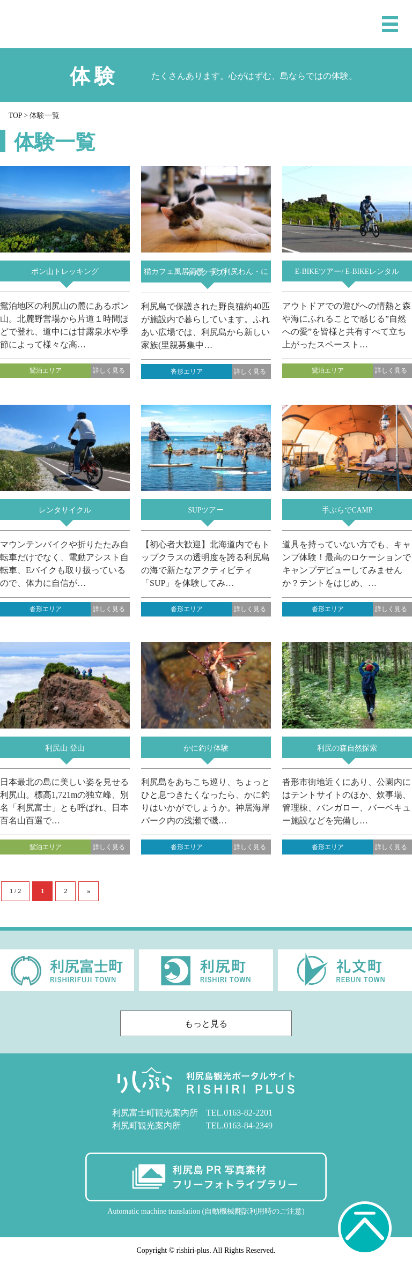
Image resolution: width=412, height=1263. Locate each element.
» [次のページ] (88, 891)
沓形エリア (187, 371)
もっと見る (235, 1023)
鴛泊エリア (46, 370)
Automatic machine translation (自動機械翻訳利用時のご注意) (205, 1211)
